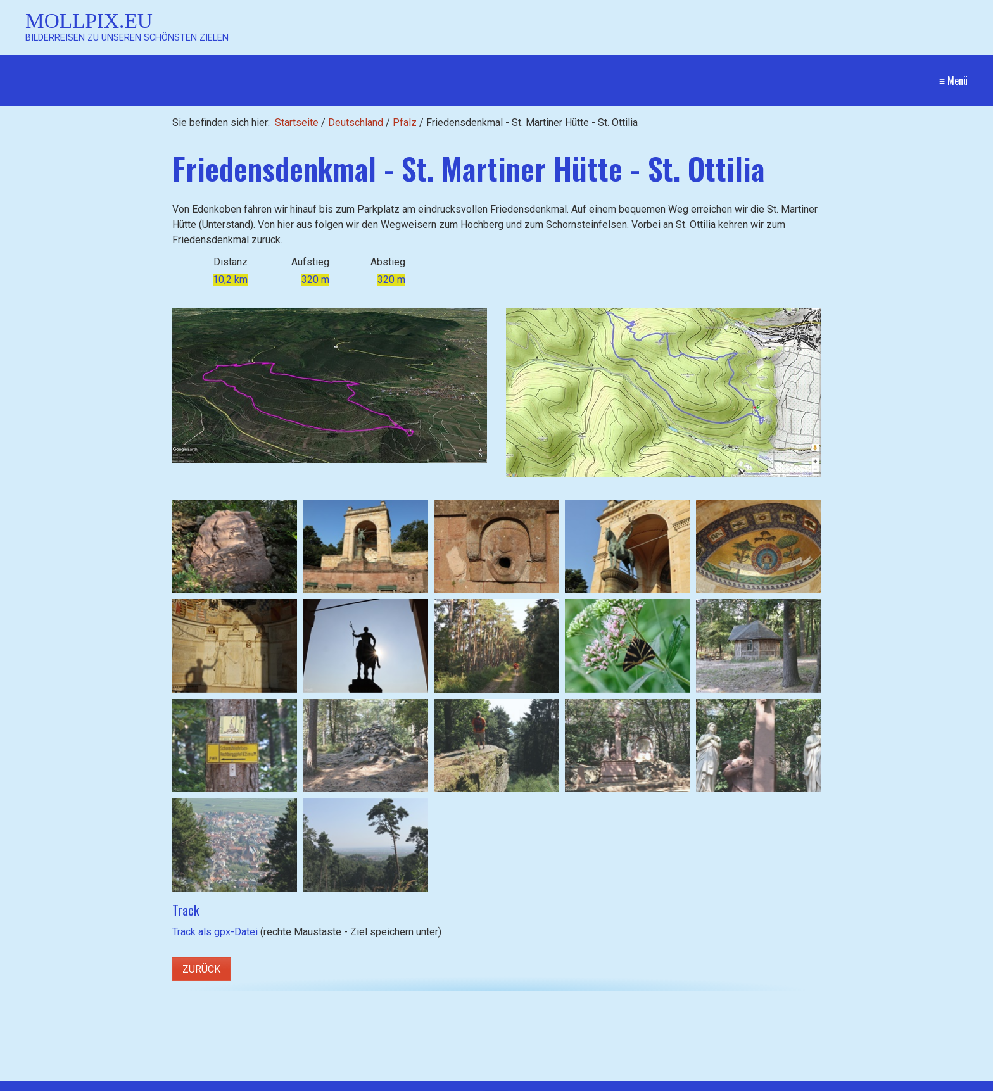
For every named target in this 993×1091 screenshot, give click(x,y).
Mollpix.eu (89, 20)
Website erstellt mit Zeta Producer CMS (879, 1082)
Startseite (297, 123)
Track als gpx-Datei (215, 932)
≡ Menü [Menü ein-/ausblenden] (953, 80)
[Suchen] (338, 1082)
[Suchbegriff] (185, 1082)
